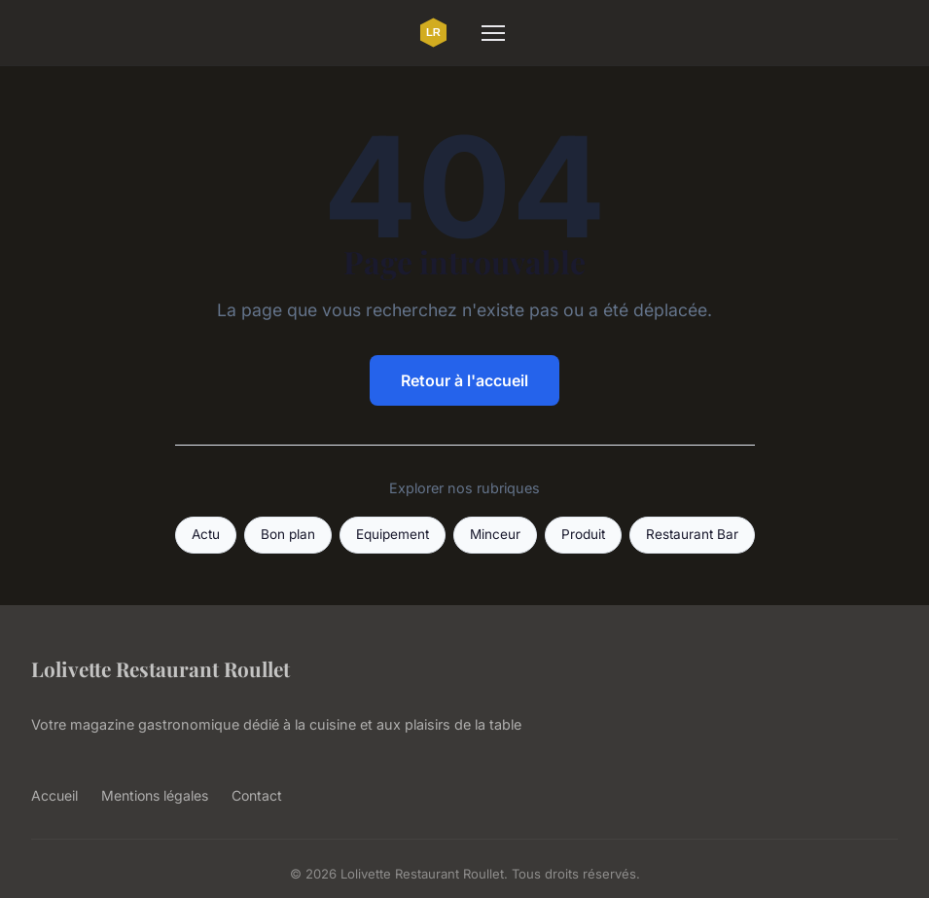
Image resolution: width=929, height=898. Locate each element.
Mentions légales (154, 795)
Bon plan (288, 534)
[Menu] (493, 33)
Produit (583, 534)
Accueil (54, 795)
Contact (257, 795)
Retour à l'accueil (464, 380)
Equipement (392, 534)
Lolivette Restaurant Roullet (160, 668)
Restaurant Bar (692, 534)
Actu (206, 534)
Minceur (495, 534)
